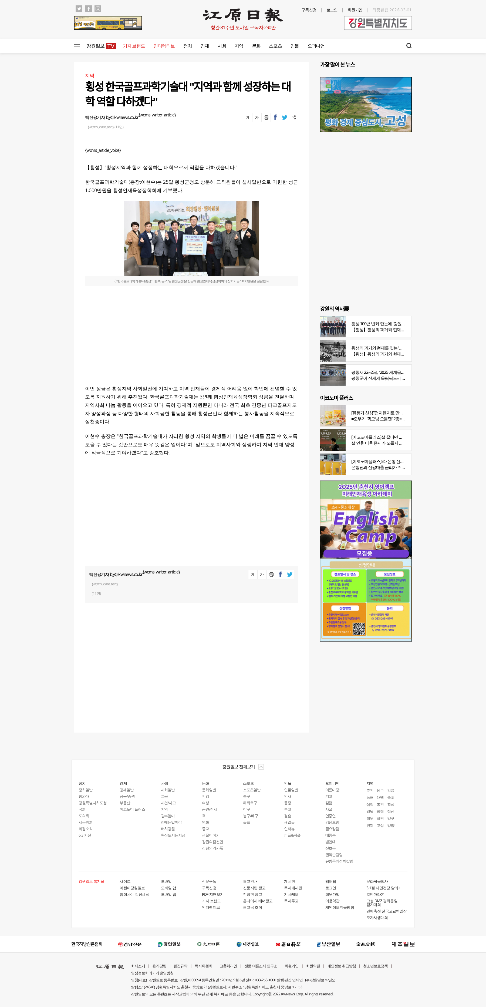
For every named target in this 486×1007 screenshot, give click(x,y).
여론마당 (332, 789)
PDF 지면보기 (213, 894)
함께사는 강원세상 (134, 894)
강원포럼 (332, 822)
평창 (380, 811)
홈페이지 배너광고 (258, 900)
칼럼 (328, 802)
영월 (369, 811)
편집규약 (181, 965)
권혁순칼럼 (334, 854)
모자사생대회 (377, 917)
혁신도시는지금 (173, 835)
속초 (390, 797)
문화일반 (209, 789)
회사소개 (138, 965)
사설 (328, 809)
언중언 (330, 815)
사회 (222, 46)
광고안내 (250, 881)
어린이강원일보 (132, 887)
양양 (390, 825)
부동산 (125, 802)
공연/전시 (209, 809)
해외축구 (250, 802)
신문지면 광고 (254, 887)
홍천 (380, 804)
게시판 (289, 881)
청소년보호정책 (375, 965)
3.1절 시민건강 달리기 (384, 887)
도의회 (84, 815)
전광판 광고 (252, 894)
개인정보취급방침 (339, 907)
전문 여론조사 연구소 (260, 965)
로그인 (332, 9)
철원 (369, 818)
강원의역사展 (212, 848)
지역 (239, 46)
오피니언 (316, 46)
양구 (390, 818)
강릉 (390, 790)
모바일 (166, 881)
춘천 (369, 790)
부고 (287, 809)
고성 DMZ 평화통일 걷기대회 (381, 902)
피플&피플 (292, 835)
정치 (187, 46)
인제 (369, 825)
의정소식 (86, 828)
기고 (328, 796)
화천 (380, 818)
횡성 (390, 804)
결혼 (287, 815)
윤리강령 (159, 965)
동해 (369, 797)
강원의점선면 (212, 841)
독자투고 (291, 900)
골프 (246, 822)
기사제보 (291, 894)
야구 (246, 809)
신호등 (330, 848)
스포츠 (275, 46)
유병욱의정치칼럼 (339, 861)
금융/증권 (127, 796)
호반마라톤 (375, 894)
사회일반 (168, 789)
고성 (380, 825)
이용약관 (332, 900)
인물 (294, 46)
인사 (287, 796)
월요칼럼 (332, 828)
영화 (205, 822)
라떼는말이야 (171, 822)
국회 (82, 809)
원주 (380, 790)
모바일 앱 (168, 887)
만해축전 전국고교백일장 (386, 911)
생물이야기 (211, 835)
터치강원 (168, 828)
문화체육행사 (377, 881)
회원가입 (355, 9)
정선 (390, 811)
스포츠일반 (252, 789)
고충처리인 (228, 965)
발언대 (330, 841)
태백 (380, 797)
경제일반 (127, 789)
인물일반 (291, 789)
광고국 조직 (252, 907)
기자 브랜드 (134, 46)
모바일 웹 (168, 894)
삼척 (369, 804)
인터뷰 (289, 828)
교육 (164, 796)
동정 (287, 802)
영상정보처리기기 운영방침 (152, 972)
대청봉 (330, 835)
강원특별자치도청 (93, 802)
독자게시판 (293, 887)
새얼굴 (289, 822)
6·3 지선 (85, 835)
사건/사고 (168, 802)
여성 (205, 802)
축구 (246, 796)
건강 (205, 796)
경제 (204, 46)
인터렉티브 (164, 46)
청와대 (84, 796)
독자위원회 (203, 965)
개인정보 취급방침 (341, 965)
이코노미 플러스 (132, 809)
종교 (205, 828)
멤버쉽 (330, 881)
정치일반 (86, 789)
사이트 (125, 881)
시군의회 (86, 822)
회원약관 (313, 965)
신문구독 (209, 881)
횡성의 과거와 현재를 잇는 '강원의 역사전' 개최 (392, 348)
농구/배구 (250, 815)
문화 (256, 46)
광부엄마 (168, 815)
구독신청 (308, 9)
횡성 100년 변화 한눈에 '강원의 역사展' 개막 (389, 324)
